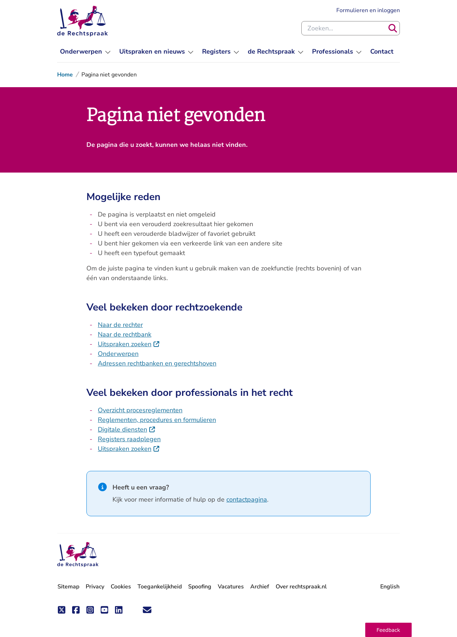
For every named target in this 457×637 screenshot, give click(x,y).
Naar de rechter (120, 324)
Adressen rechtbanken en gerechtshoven (157, 363)
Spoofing (199, 587)
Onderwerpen (118, 353)
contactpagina (246, 499)
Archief (259, 587)
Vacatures (230, 587)
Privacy (95, 587)
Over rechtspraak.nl (301, 587)
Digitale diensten (127, 429)
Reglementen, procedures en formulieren (157, 419)
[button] (388, 630)
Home (65, 75)
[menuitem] (85, 51)
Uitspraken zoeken (129, 344)
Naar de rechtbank (124, 334)
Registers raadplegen (129, 439)
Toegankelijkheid (159, 587)
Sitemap (68, 587)
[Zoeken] (393, 28)
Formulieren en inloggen (368, 10)
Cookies (121, 587)
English (390, 587)
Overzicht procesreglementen (140, 410)
